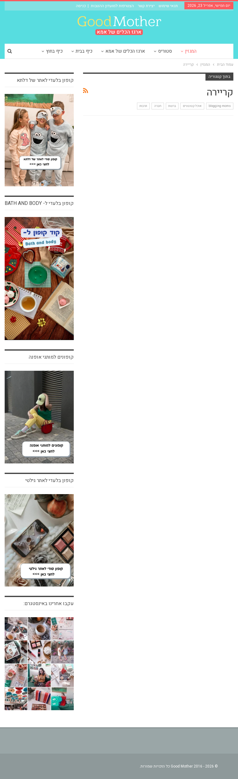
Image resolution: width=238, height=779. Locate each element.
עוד (37, 51)
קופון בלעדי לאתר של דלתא (45, 80)
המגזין (203, 51)
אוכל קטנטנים (192, 106)
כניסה (81, 6)
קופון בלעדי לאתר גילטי (49, 480)
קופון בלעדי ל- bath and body (39, 203)
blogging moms (220, 106)
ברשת (172, 106)
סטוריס (176, 51)
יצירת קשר (146, 6)
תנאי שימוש (168, 6)
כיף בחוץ (62, 51)
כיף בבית (93, 51)
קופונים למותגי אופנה (51, 357)
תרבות (143, 106)
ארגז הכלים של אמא (135, 51)
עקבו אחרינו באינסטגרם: (49, 603)
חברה (157, 106)
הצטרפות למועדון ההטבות (112, 6)
